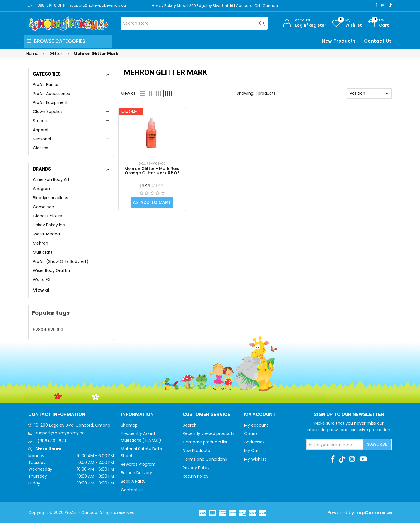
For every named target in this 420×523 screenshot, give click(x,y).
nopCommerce (373, 512)
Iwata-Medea (46, 234)
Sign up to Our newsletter (349, 414)
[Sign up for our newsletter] (334, 444)
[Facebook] (376, 5)
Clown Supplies (48, 111)
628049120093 (48, 330)
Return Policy (195, 476)
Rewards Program (138, 464)
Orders (251, 433)
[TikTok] (390, 5)
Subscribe (377, 444)
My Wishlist (255, 459)
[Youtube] (363, 459)
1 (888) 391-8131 (50, 441)
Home (32, 53)
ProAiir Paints (45, 84)
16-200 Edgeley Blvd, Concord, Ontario (72, 425)
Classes (40, 148)
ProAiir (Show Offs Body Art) (60, 261)
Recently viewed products (208, 433)
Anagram (42, 188)
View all (41, 290)
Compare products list (205, 442)
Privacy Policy (196, 468)
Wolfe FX (41, 279)
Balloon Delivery (136, 473)
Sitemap (129, 425)
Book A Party (133, 481)
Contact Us (378, 41)
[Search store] (194, 23)
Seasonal (42, 139)
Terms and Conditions (205, 459)
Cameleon (43, 207)
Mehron (40, 243)
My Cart (252, 450)
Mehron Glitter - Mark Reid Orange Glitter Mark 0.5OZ (152, 171)
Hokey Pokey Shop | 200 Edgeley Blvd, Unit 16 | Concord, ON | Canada (215, 5)
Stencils (40, 121)
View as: (129, 93)
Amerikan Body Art (51, 179)
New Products (339, 41)
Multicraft (42, 252)
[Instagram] (382, 5)
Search (190, 425)
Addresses (254, 442)
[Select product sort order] (369, 93)
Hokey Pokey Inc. (49, 225)
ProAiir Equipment (50, 102)
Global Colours (47, 216)
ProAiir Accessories (51, 93)
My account (256, 425)
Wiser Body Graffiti (51, 270)
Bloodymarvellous (50, 198)
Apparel (40, 130)
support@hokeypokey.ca (60, 433)
